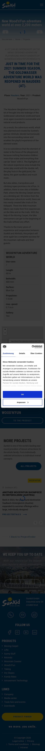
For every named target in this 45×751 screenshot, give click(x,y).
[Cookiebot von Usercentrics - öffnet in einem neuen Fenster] (32, 346)
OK (22, 394)
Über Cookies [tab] (36, 353)
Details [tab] (22, 353)
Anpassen (22, 402)
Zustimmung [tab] (8, 353)
